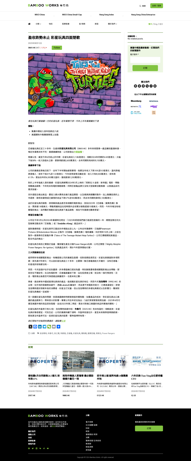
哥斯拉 (98, 333)
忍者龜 (69, 333)
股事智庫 (65, 24)
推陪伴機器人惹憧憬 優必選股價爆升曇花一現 (77, 377)
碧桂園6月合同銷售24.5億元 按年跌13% (44, 377)
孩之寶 (57, 333)
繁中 (150, 24)
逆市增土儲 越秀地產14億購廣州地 (112, 377)
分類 (37, 24)
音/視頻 (82, 24)
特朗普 (63, 333)
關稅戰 (84, 333)
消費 (33, 333)
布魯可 (50, 333)
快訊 (51, 24)
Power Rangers (108, 333)
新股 (96, 24)
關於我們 (111, 24)
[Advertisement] (104, 6)
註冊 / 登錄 (156, 6)
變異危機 (91, 333)
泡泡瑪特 (43, 333)
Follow (57, 47)
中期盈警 (78, 152)
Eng (155, 24)
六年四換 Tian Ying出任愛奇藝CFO (147, 377)
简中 (161, 24)
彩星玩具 (76, 333)
